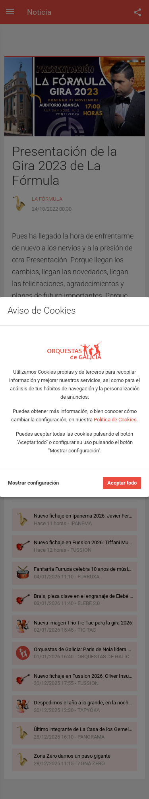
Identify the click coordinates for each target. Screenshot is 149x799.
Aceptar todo (122, 483)
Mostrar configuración (33, 483)
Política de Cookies (115, 420)
